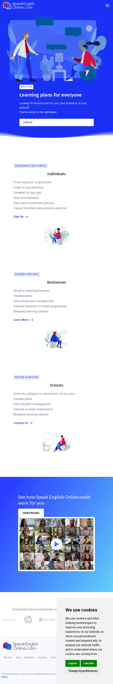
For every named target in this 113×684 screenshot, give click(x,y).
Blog (18, 657)
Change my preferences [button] (83, 670)
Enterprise (29, 657)
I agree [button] (72, 663)
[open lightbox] (56, 544)
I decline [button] (89, 663)
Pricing (54, 657)
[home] (20, 5)
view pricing (31, 513)
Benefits (42, 657)
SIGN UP (28, 122)
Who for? (7, 657)
